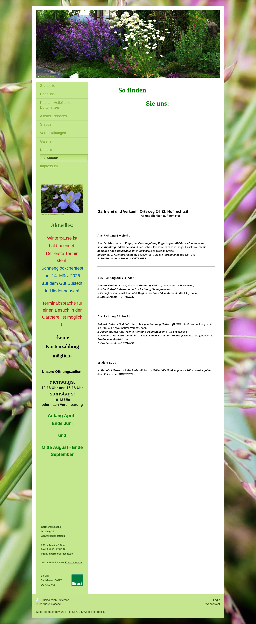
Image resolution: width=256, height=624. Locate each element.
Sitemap (64, 600)
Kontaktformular (73, 562)
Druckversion (46, 600)
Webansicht (212, 604)
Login (216, 600)
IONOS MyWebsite (83, 611)
